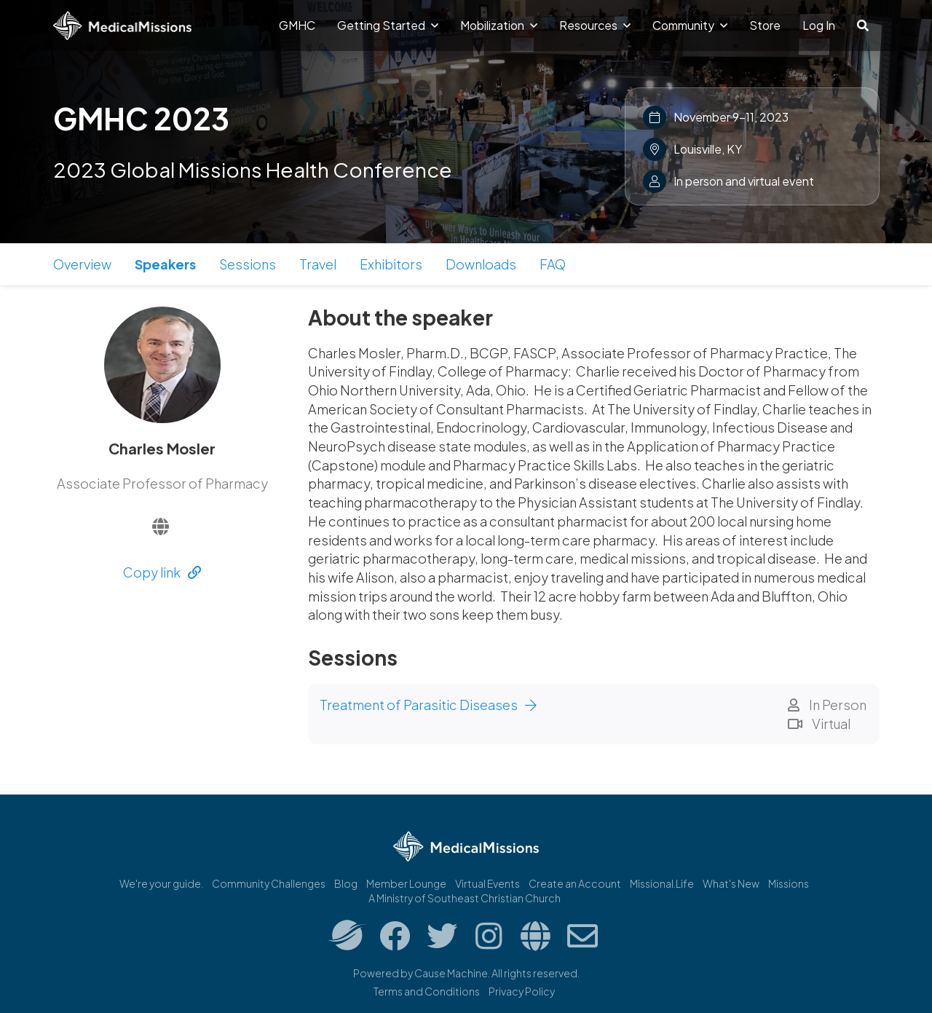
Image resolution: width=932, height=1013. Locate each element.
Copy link (162, 572)
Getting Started (387, 25)
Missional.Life (662, 883)
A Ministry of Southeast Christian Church (464, 897)
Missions (788, 883)
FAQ (553, 264)
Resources (595, 25)
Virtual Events (487, 883)
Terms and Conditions (427, 991)
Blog (346, 883)
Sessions (247, 264)
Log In (818, 25)
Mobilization (498, 25)
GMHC (297, 25)
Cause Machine (451, 973)
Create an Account (575, 883)
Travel (317, 264)
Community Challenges (268, 883)
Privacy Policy (522, 991)
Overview (82, 264)
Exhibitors (391, 264)
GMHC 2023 (141, 118)
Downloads (481, 264)
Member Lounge (406, 883)
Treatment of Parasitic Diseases (428, 704)
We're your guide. (161, 883)
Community (689, 25)
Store (765, 25)
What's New (731, 883)
